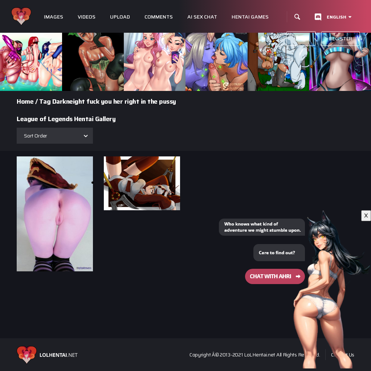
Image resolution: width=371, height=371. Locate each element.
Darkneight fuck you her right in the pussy (114, 101)
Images (53, 17)
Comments (158, 17)
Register (340, 39)
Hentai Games (250, 17)
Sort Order (35, 136)
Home (25, 101)
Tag (45, 101)
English (336, 16)
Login (301, 39)
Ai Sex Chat (202, 17)
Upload (120, 17)
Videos (86, 17)
